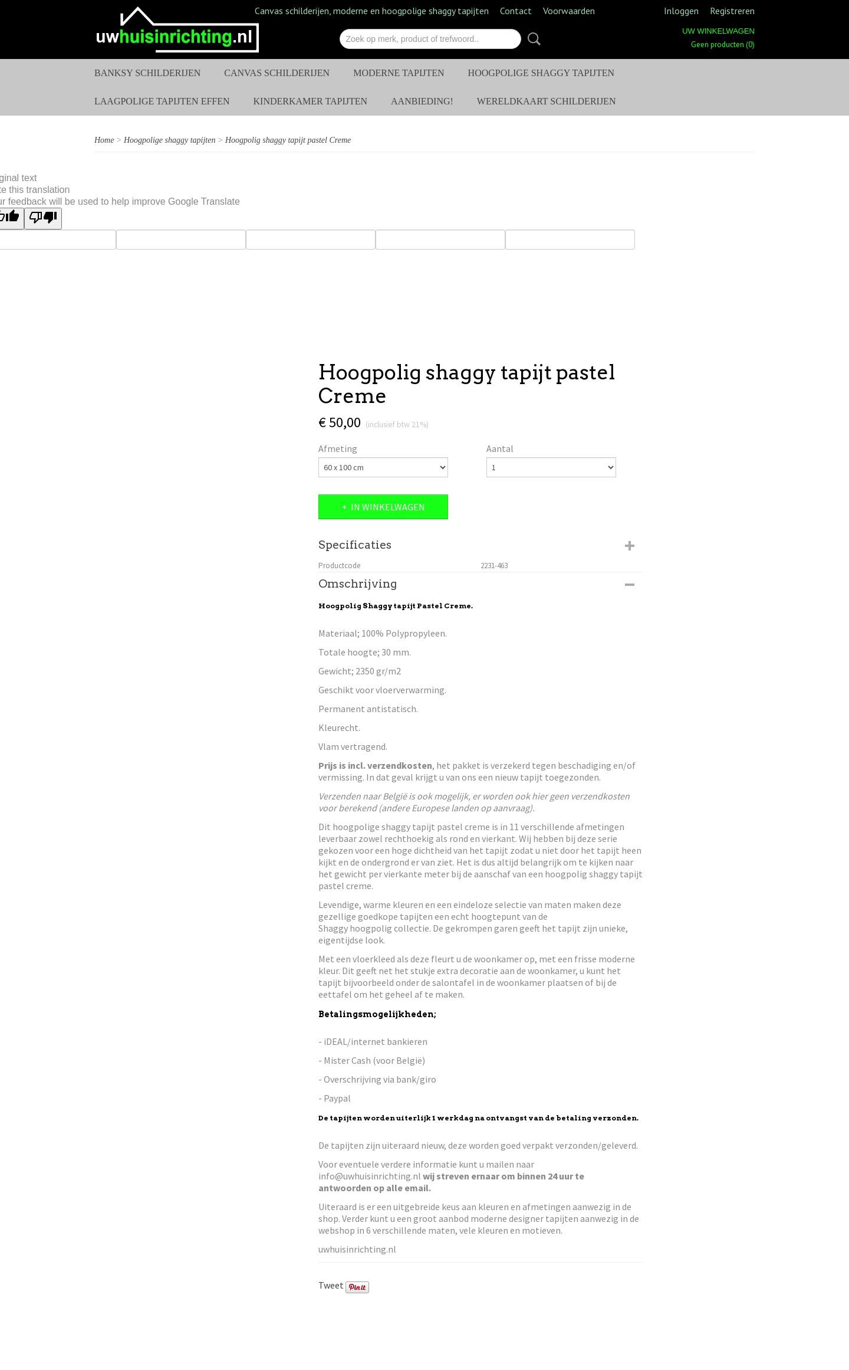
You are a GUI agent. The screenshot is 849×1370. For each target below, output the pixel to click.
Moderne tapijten (398, 73)
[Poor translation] (43, 219)
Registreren (732, 11)
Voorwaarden (569, 11)
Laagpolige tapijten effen (162, 101)
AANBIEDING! (422, 101)
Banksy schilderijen (147, 73)
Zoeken (532, 39)
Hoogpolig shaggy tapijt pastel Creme (288, 140)
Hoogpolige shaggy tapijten (541, 73)
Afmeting (337, 448)
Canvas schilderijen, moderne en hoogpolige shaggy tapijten (372, 11)
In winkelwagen (388, 507)
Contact (516, 11)
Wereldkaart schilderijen (546, 101)
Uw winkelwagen (718, 31)
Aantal (500, 448)
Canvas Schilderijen (277, 73)
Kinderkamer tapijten (311, 101)
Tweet (331, 1285)
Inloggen (681, 11)
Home (104, 140)
